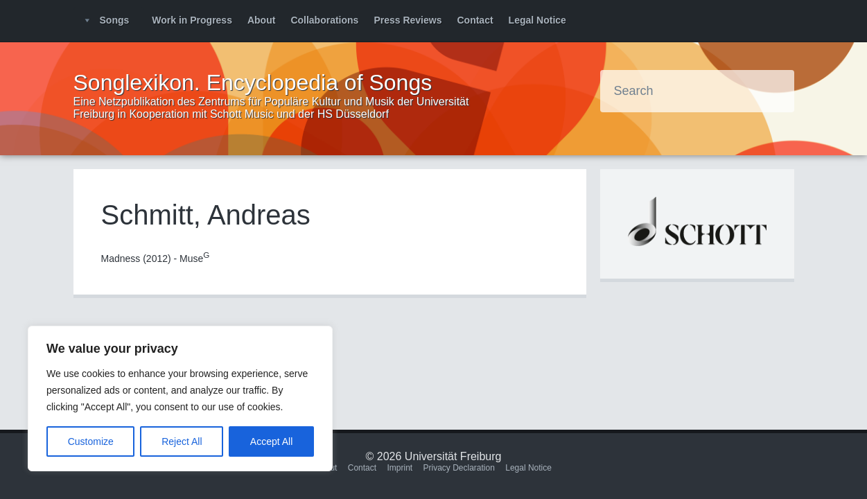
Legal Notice (537, 20)
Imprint (399, 468)
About (261, 20)
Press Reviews (407, 20)
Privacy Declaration (459, 468)
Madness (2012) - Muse (155, 258)
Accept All (271, 441)
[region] (180, 398)
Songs (115, 20)
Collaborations (324, 20)
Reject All (181, 441)
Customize (91, 441)
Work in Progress (192, 20)
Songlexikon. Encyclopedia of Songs (252, 82)
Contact (475, 20)
